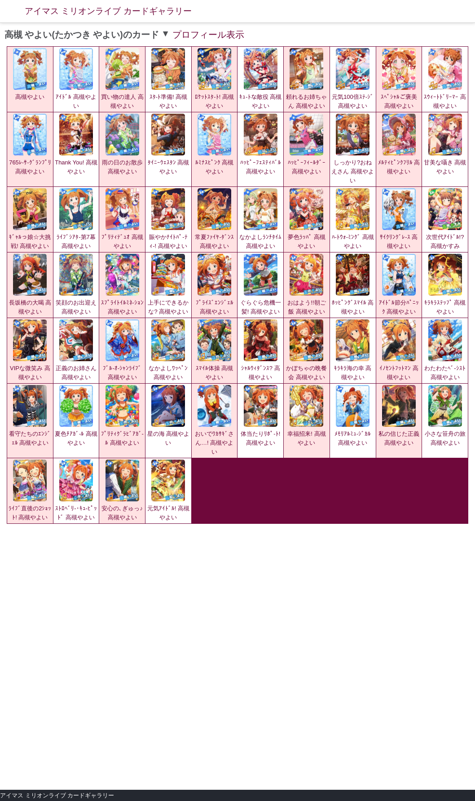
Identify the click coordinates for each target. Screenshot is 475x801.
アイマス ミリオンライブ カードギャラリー (108, 11)
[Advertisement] (237, 591)
